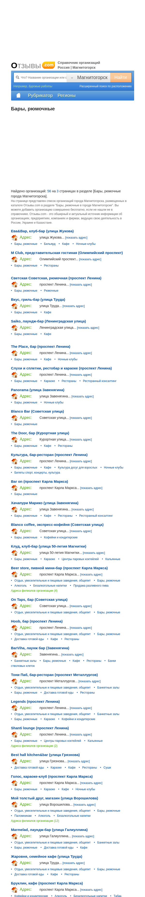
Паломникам (23, 815)
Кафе (65, 244)
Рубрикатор (40, 95)
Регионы (66, 95)
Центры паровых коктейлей (80, 559)
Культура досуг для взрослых (77, 467)
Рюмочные (51, 290)
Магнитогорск (92, 77)
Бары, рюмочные (25, 244)
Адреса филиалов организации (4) (34, 590)
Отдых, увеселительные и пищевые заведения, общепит (52, 580)
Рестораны (51, 265)
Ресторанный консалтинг (100, 381)
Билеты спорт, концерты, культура (37, 472)
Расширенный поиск (106, 86)
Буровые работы (40, 86)
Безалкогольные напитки (50, 585)
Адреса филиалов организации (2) (34, 746)
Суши (107, 767)
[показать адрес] (76, 237)
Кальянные (112, 559)
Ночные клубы (86, 244)
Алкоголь (20, 585)
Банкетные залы (25, 661)
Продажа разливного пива (91, 585)
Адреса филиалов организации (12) (35, 821)
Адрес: (21, 237)
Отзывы (33, 65)
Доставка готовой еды (29, 639)
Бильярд (49, 244)
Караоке (49, 381)
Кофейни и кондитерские (60, 537)
